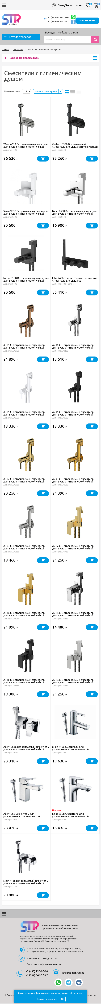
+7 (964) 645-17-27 (37, 975)
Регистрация (74, 5)
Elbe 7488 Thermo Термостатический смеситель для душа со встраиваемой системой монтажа (74, 281)
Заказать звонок (87, 19)
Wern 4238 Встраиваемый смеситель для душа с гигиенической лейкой (25, 146)
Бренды (50, 33)
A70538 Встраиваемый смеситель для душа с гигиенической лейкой (24, 413)
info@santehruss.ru (73, 973)
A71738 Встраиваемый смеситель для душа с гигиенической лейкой (72, 547)
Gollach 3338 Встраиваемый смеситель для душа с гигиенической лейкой (75, 147)
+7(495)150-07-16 (52, 17)
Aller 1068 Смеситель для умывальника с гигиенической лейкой (21, 817)
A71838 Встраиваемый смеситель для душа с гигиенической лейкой (24, 614)
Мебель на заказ (68, 33)
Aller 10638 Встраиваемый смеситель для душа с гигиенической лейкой (26, 748)
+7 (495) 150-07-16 (37, 971)
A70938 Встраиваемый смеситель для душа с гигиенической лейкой (24, 346)
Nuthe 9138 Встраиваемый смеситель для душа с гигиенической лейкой (26, 280)
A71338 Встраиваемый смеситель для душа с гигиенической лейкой (72, 681)
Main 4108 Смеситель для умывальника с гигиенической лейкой (70, 750)
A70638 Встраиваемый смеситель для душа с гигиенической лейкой (72, 413)
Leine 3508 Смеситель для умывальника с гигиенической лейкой (70, 817)
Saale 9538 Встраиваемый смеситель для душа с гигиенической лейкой (25, 213)
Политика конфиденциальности (44, 965)
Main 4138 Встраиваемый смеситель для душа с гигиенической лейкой (25, 882)
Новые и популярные (46, 92)
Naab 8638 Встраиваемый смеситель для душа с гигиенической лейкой (74, 213)
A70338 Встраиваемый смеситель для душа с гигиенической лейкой (24, 547)
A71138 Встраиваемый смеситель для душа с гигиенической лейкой (72, 614)
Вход (61, 5)
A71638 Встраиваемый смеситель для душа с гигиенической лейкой (24, 681)
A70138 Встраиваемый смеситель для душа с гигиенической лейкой (72, 346)
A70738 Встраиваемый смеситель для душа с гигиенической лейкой (24, 480)
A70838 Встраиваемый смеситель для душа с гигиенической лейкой (72, 480)
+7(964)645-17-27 (52, 21)
